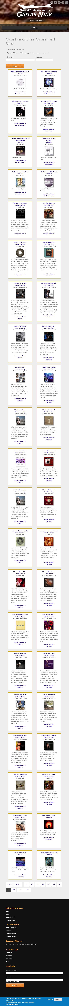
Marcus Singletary (19, 569)
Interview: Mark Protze (19, 690)
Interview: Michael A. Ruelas (50, 97)
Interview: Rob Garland (49, 649)
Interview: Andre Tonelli (19, 731)
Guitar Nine (19, 69)
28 (12, 885)
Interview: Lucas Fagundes (19, 199)
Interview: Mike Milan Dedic (19, 610)
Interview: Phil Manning (49, 567)
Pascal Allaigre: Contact (49, 811)
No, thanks (57, 1002)
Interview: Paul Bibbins (49, 238)
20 (24, 880)
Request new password (10, 977)
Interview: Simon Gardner (19, 485)
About (5, 910)
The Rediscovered (19, 89)
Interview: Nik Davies (19, 405)
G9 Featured (49, 835)
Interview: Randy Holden (19, 567)
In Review (6, 926)
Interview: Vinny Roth (19, 322)
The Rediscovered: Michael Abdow (19, 67)
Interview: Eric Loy (19, 363)
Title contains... (8, 53)
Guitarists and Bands (19, 87)
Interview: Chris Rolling (49, 610)
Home (5, 907)
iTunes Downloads (9, 923)
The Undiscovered (9, 932)
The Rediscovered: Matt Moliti (49, 167)
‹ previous (16, 880)
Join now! (32, 939)
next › (18, 885)
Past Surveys (7, 954)
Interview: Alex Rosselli (49, 405)
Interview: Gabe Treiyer (19, 446)
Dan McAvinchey (49, 99)
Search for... (37, 53)
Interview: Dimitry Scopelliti (19, 526)
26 (57, 880)
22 (35, 880)
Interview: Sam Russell (49, 690)
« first (7, 880)
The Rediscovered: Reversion (19, 97)
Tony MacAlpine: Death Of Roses (50, 848)
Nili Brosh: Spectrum (19, 848)
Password (7, 972)
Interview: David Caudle (49, 770)
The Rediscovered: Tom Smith (19, 167)
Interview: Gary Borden (19, 279)
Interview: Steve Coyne (49, 322)
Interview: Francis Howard (50, 446)
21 (30, 880)
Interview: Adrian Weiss (19, 770)
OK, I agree (50, 1002)
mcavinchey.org (8, 916)
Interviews (50, 126)
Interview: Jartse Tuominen (49, 731)
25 (52, 880)
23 (41, 880)
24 (46, 880)
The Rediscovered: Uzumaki (50, 67)
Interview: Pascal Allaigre (19, 811)
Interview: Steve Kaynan (49, 363)
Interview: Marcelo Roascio (49, 279)
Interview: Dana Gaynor (49, 485)
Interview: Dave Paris (50, 199)
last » (25, 885)
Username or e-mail (10, 966)
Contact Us (7, 948)
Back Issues (7, 951)
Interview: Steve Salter (19, 649)
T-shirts (6, 957)
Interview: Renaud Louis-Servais (50, 526)
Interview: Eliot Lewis (19, 238)
